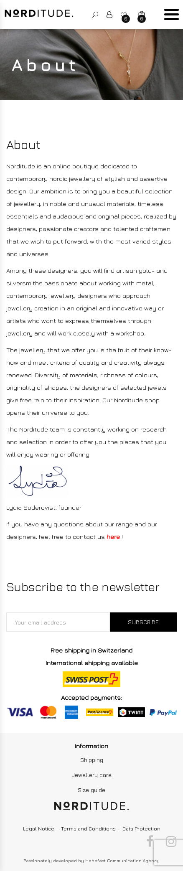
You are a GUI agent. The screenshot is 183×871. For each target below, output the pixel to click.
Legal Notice (38, 828)
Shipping (91, 759)
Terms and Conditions (88, 828)
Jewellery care (92, 774)
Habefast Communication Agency (122, 860)
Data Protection (141, 828)
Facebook (149, 841)
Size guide (91, 789)
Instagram (171, 841)
